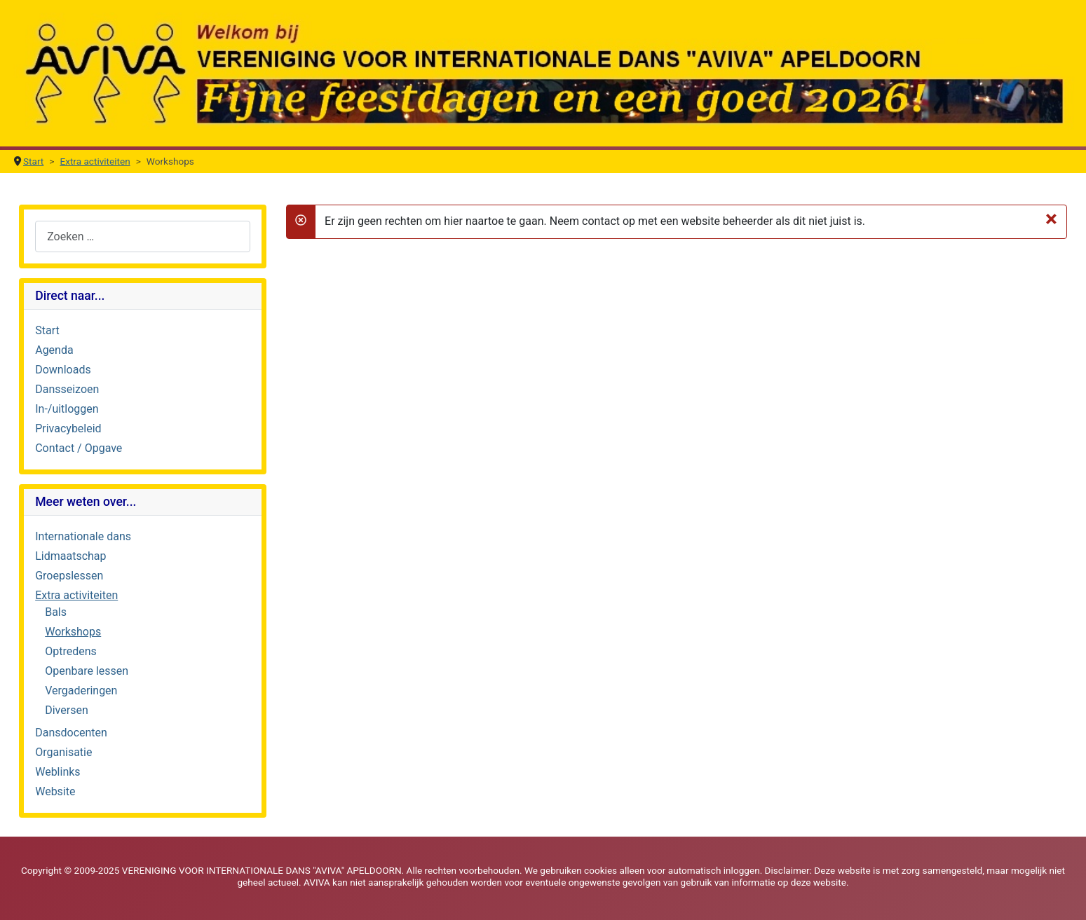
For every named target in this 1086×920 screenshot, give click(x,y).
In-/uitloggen (66, 409)
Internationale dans (83, 536)
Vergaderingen (81, 690)
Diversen (66, 710)
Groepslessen (69, 575)
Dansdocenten (71, 732)
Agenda (54, 350)
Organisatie (63, 752)
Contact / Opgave (78, 448)
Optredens (71, 651)
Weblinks (57, 771)
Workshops (73, 631)
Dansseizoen (67, 389)
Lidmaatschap (70, 556)
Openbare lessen (86, 671)
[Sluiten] (1051, 218)
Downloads (62, 369)
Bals (56, 612)
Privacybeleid (68, 428)
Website (55, 791)
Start (47, 330)
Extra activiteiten (76, 595)
